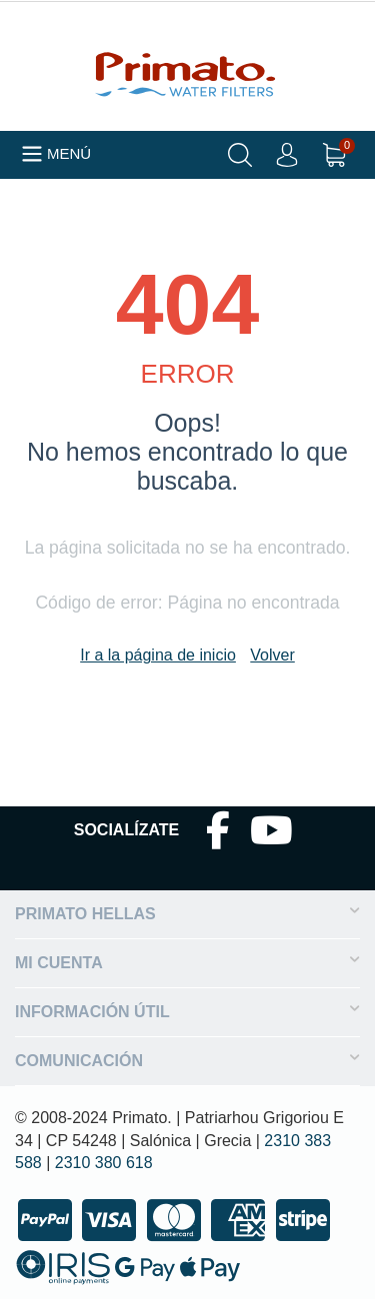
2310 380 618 (104, 1162)
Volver (272, 655)
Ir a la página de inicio (158, 655)
